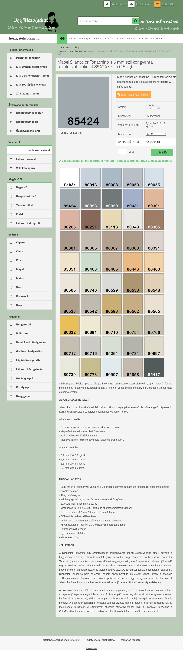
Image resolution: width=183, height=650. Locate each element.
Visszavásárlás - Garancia (152, 38)
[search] (135, 21)
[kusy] (122, 152)
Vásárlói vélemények (79, 38)
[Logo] (31, 21)
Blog (77, 47)
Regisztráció (142, 4)
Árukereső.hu (91, 649)
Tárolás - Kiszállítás (104, 38)
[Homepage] (63, 38)
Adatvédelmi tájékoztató (101, 640)
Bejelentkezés (119, 4)
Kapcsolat (66, 47)
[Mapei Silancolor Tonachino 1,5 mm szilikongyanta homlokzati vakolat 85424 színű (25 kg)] (83, 76)
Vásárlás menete (130, 640)
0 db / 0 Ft (168, 4)
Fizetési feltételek (126, 38)
